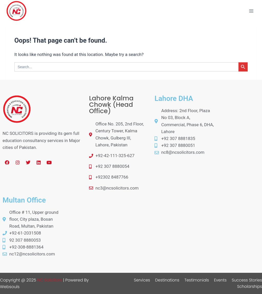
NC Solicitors (49, 280)
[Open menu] (251, 11)
